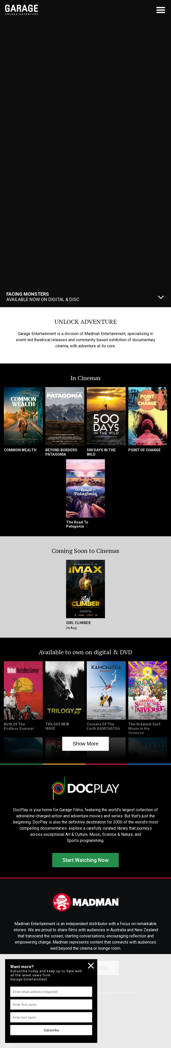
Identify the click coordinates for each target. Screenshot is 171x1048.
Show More (85, 743)
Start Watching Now (85, 860)
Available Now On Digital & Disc (42, 296)
